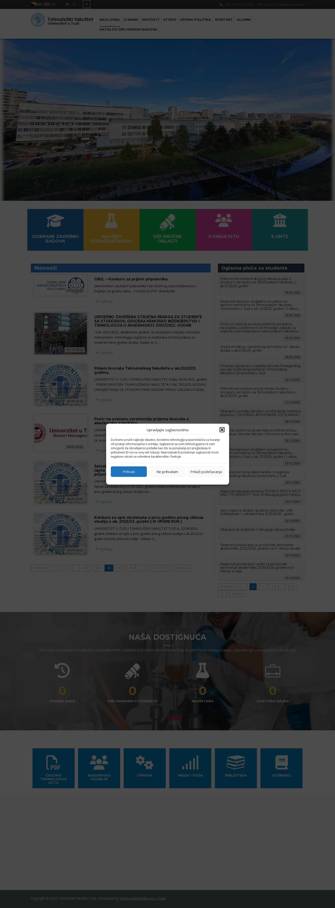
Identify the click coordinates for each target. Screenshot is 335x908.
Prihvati (129, 471)
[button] (222, 429)
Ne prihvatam (167, 471)
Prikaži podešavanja (206, 471)
